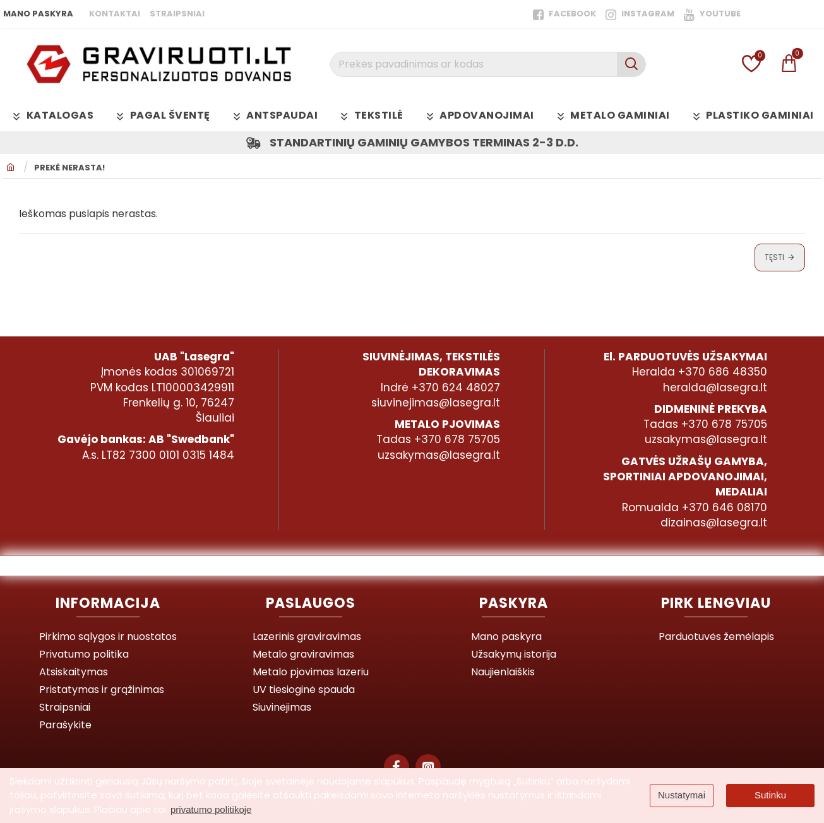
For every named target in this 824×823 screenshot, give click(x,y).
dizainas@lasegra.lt (713, 522)
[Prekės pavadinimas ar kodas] (631, 64)
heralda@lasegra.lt (715, 387)
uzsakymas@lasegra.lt (439, 455)
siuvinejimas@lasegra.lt (435, 402)
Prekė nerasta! (69, 168)
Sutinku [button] (770, 795)
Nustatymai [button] (681, 795)
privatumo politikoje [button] (210, 809)
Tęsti (774, 257)
